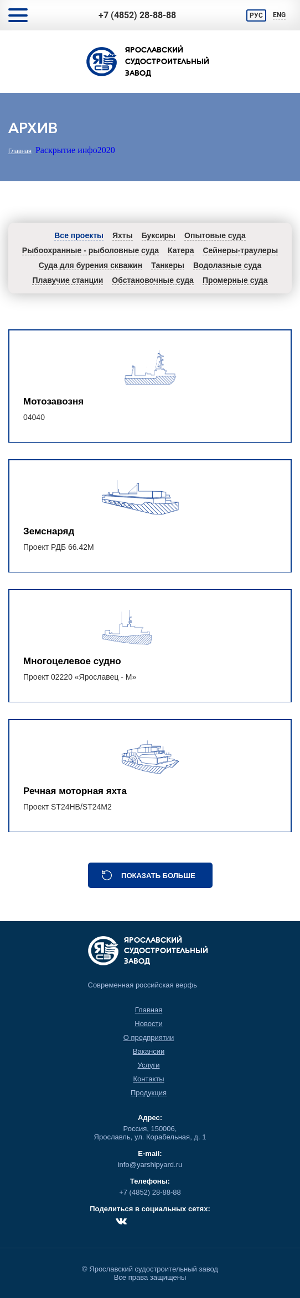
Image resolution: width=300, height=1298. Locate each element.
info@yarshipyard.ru (150, 1164)
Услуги (149, 1065)
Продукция (149, 1093)
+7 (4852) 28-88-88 (137, 15)
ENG (279, 15)
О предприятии (148, 1037)
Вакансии (148, 1051)
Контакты (148, 1079)
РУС (256, 15)
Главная (20, 151)
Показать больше (158, 875)
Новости (148, 1024)
